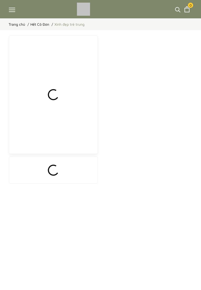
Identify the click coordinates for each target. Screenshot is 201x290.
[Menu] (12, 9)
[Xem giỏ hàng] (187, 9)
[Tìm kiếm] (178, 9)
